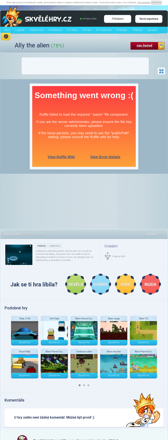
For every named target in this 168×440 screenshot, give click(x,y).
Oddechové (55, 246)
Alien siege (114, 318)
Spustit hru (24, 342)
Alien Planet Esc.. (54, 351)
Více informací (144, 2)
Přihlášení (118, 18)
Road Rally (24, 351)
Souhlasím (156, 2)
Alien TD (143, 318)
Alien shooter (114, 351)
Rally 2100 (24, 318)
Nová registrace (148, 18)
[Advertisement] (85, 66)
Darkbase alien (84, 351)
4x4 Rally (54, 318)
